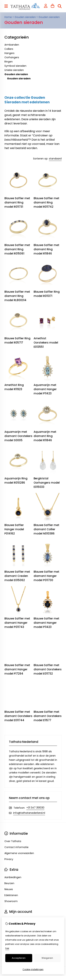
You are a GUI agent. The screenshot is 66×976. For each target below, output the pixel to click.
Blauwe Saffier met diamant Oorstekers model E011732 (48, 669)
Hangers (9, 53)
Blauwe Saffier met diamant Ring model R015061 (17, 249)
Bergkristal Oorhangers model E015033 (47, 483)
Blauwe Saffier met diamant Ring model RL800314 (17, 296)
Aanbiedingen (12, 877)
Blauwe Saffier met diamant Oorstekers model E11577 (48, 716)
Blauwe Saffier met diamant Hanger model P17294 (17, 669)
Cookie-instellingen (33, 969)
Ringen (8, 61)
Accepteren (19, 958)
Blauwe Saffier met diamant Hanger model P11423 (46, 623)
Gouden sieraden (25, 17)
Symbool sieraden (15, 66)
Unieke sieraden (14, 70)
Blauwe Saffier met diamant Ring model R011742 (46, 202)
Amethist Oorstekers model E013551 (46, 342)
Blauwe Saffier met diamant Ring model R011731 (17, 202)
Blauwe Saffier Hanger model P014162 (14, 529)
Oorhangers (11, 57)
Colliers (8, 49)
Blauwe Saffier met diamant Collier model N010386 (46, 529)
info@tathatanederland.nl (29, 813)
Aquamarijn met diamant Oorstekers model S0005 (18, 436)
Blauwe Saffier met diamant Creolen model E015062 (17, 576)
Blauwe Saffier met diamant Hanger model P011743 (17, 623)
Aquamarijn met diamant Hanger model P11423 (45, 389)
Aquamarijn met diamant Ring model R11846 (45, 436)
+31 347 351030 (35, 807)
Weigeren (47, 958)
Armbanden (11, 44)
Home (8, 17)
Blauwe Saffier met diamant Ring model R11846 (46, 249)
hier (7, 948)
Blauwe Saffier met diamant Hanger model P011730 (46, 576)
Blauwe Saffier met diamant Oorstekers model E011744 (18, 716)
